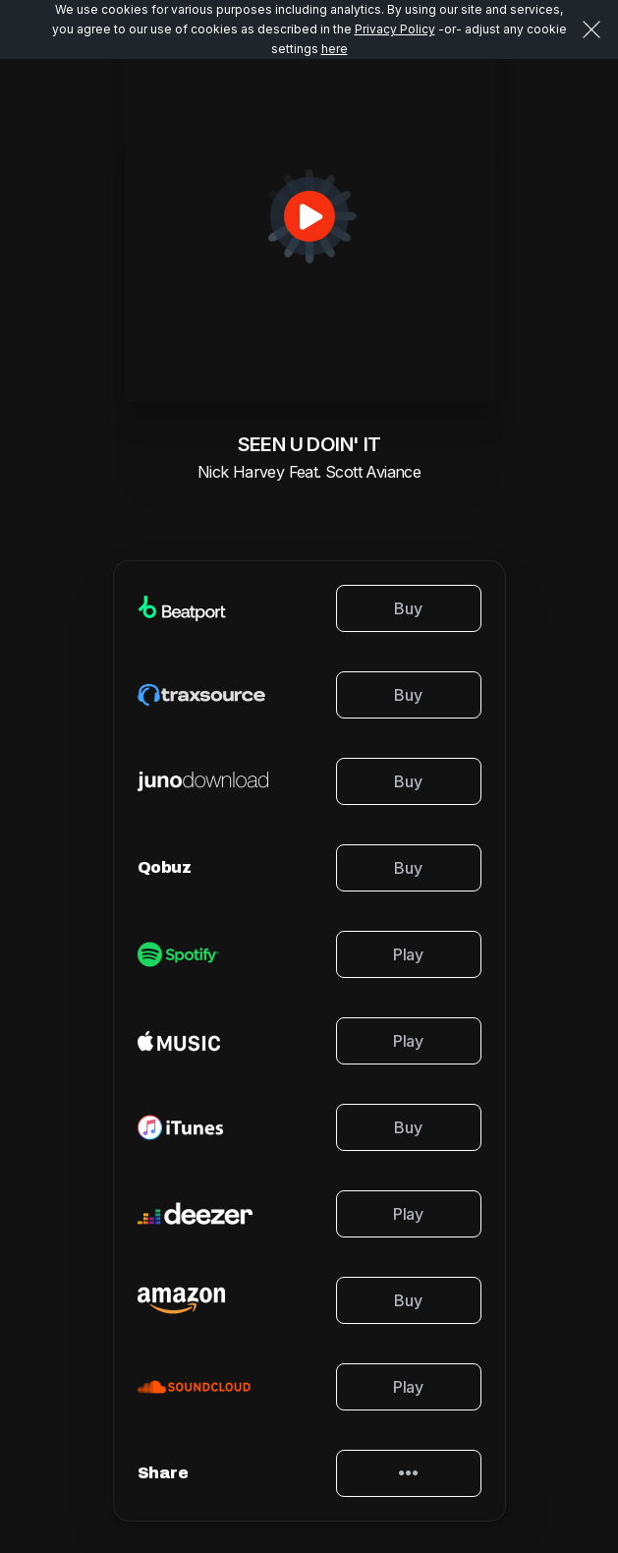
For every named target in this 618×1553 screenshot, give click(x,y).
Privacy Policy (395, 29)
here (334, 48)
